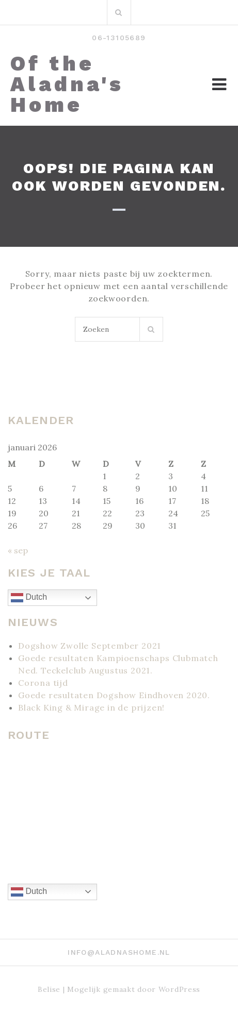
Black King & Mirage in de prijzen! (91, 707)
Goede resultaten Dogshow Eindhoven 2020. (114, 695)
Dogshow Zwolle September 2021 (89, 645)
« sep (18, 550)
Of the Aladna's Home (67, 84)
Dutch (29, 598)
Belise (49, 989)
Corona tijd (43, 683)
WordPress (179, 989)
